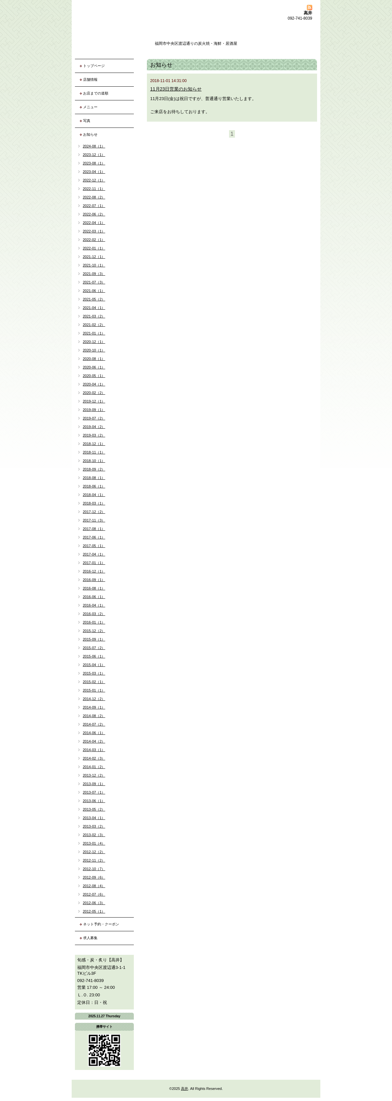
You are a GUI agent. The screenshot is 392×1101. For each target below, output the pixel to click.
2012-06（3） (94, 903)
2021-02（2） (94, 325)
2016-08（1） (94, 588)
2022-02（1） (94, 240)
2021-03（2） (94, 316)
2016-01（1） (94, 622)
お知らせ (90, 134)
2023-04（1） (94, 172)
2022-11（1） (94, 189)
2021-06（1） (94, 291)
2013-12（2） (94, 775)
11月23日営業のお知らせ (176, 89)
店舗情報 (90, 79)
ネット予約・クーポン (101, 924)
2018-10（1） (94, 461)
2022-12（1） (94, 180)
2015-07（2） (94, 648)
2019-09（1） (94, 410)
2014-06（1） (94, 733)
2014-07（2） (94, 724)
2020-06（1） (94, 367)
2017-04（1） (94, 554)
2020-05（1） (94, 376)
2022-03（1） (94, 231)
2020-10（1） (94, 350)
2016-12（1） (94, 571)
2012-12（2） (94, 852)
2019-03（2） (94, 435)
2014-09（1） (94, 707)
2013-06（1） (94, 801)
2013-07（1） (94, 792)
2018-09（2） (94, 469)
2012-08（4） (94, 886)
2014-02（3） (94, 758)
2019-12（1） (94, 401)
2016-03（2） (94, 614)
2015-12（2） (94, 631)
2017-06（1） (94, 537)
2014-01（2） (94, 767)
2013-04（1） (94, 818)
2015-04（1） (94, 665)
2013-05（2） (94, 809)
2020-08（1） (94, 359)
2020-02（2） (94, 393)
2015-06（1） (94, 656)
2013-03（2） (94, 826)
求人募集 (90, 938)
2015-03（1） (94, 673)
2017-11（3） (94, 520)
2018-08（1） (94, 478)
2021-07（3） (94, 282)
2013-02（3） (94, 835)
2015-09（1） (94, 639)
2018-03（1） (94, 503)
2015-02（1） (94, 682)
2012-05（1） (94, 911)
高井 (184, 1089)
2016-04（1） (94, 605)
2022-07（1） (94, 206)
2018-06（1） (94, 486)
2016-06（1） (94, 597)
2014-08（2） (94, 716)
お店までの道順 (95, 93)
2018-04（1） (94, 495)
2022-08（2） (94, 197)
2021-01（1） (94, 333)
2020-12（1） (94, 342)
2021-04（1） (94, 308)
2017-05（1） (94, 546)
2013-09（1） (94, 784)
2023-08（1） (94, 163)
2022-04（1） (94, 223)
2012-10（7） (94, 869)
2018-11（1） (94, 452)
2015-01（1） (94, 690)
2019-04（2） (94, 427)
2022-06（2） (94, 214)
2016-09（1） (94, 580)
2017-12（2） (94, 512)
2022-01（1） (94, 248)
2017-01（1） (94, 563)
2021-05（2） (94, 299)
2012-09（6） (94, 877)
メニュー (90, 107)
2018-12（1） (94, 444)
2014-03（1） (94, 750)
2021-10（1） (94, 265)
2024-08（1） (94, 146)
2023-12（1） (94, 155)
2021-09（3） (94, 274)
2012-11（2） (94, 860)
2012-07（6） (94, 894)
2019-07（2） (94, 418)
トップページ (94, 66)
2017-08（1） (94, 529)
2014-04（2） (94, 741)
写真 (86, 121)
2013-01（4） (94, 843)
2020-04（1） (94, 384)
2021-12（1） (94, 257)
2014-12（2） (94, 699)
